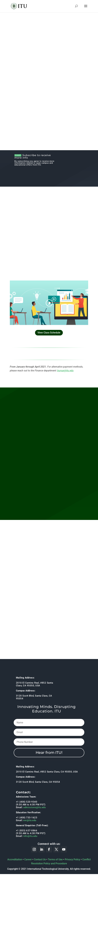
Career (28, 859)
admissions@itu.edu (34, 807)
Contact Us (40, 859)
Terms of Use (55, 859)
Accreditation (14, 859)
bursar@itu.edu (65, 370)
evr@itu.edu (29, 820)
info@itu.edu (30, 836)
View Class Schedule (48, 332)
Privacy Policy (72, 859)
